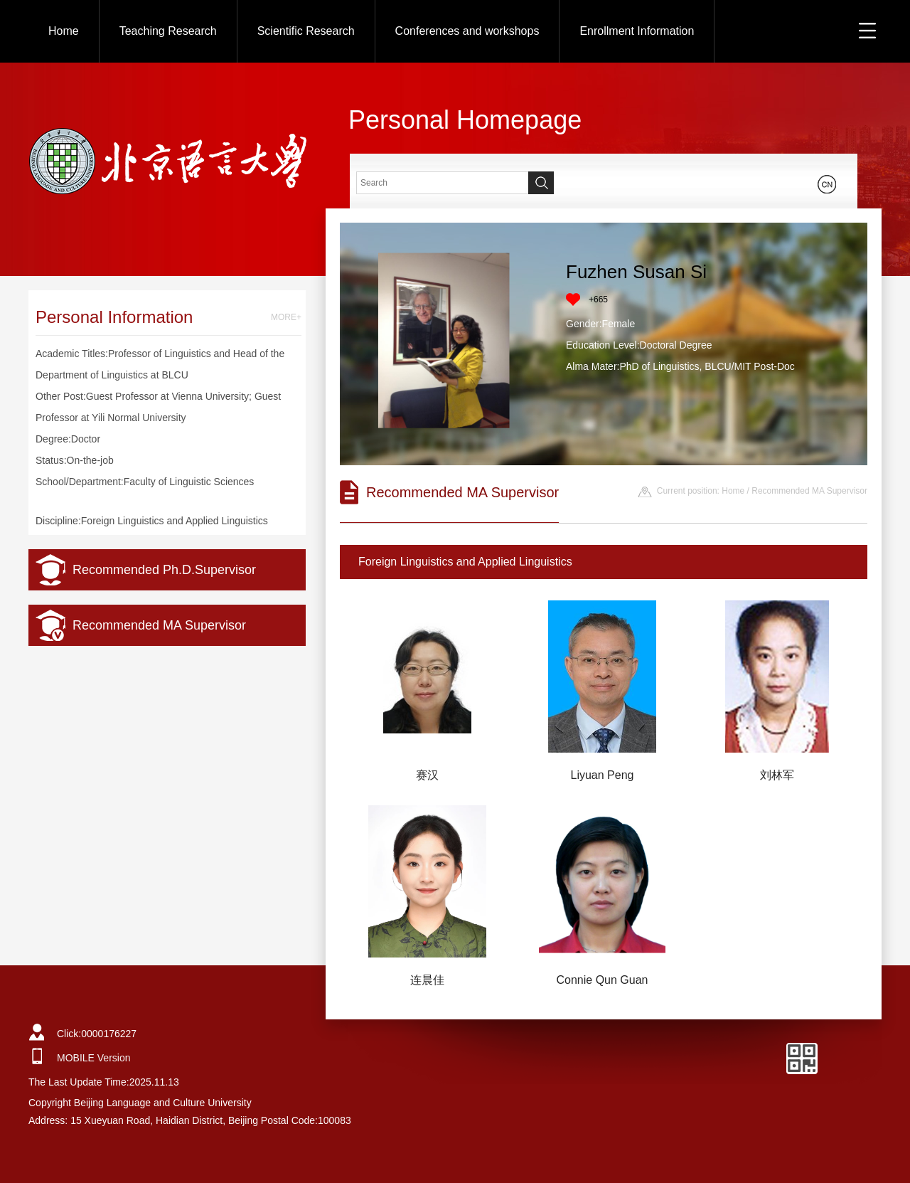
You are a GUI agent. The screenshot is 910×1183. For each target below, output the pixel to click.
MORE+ (286, 317)
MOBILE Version (94, 1057)
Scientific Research (306, 31)
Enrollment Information (636, 31)
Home (63, 31)
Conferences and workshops (467, 31)
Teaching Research (168, 31)
